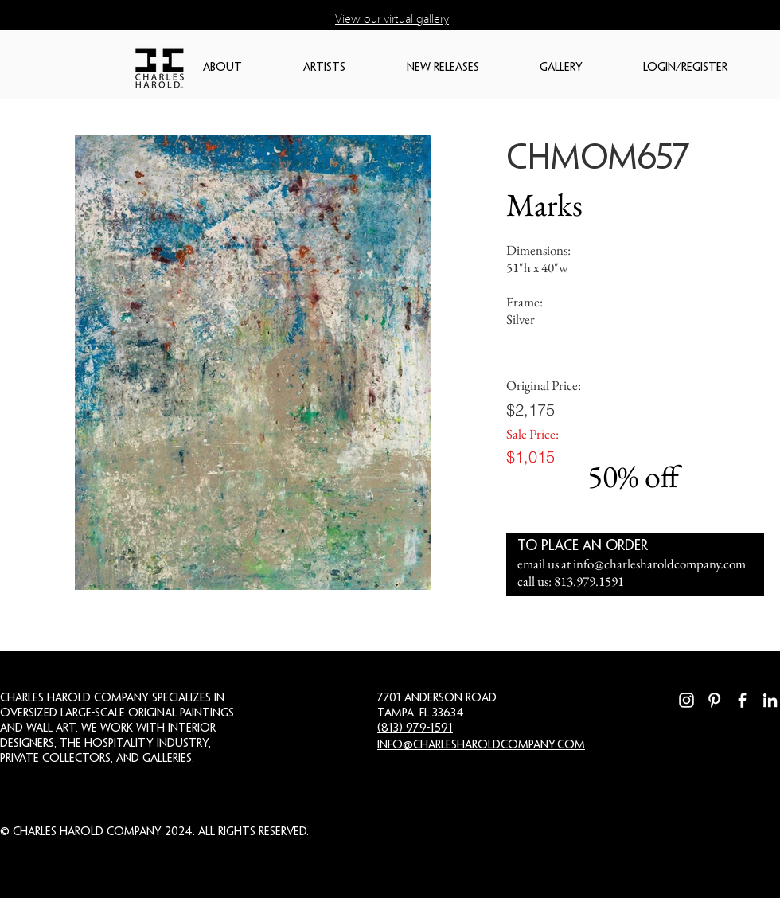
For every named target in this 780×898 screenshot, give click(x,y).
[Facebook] (742, 700)
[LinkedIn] (770, 700)
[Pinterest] (714, 700)
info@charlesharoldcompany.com (659, 563)
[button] (245, 68)
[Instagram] (686, 700)
